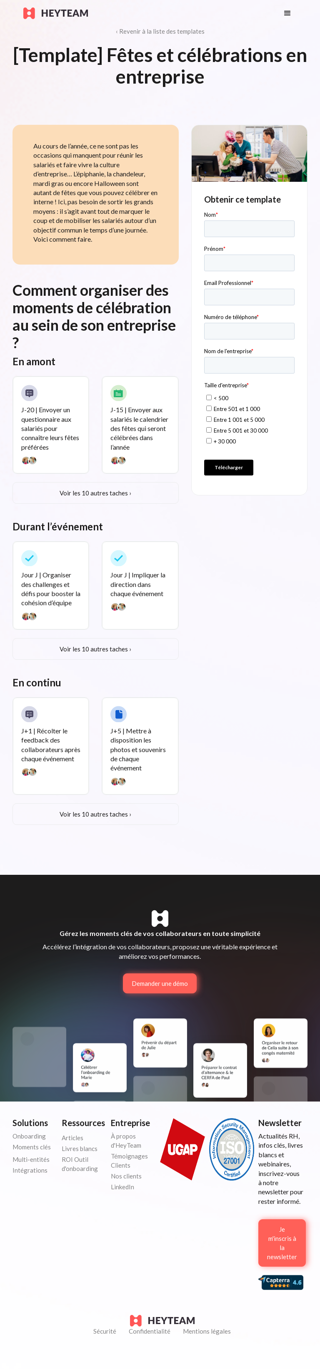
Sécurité (104, 1331)
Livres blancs (80, 1148)
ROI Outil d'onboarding (80, 1164)
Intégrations (30, 1170)
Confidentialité (149, 1331)
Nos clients (126, 1176)
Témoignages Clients (129, 1160)
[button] (287, 13)
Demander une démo (160, 983)
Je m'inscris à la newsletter (282, 1242)
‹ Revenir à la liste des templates (160, 31)
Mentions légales (207, 1331)
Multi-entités (31, 1159)
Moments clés (31, 1147)
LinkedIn (122, 1187)
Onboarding (29, 1136)
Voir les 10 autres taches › (95, 493)
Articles (72, 1137)
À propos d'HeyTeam (126, 1140)
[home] (145, 13)
